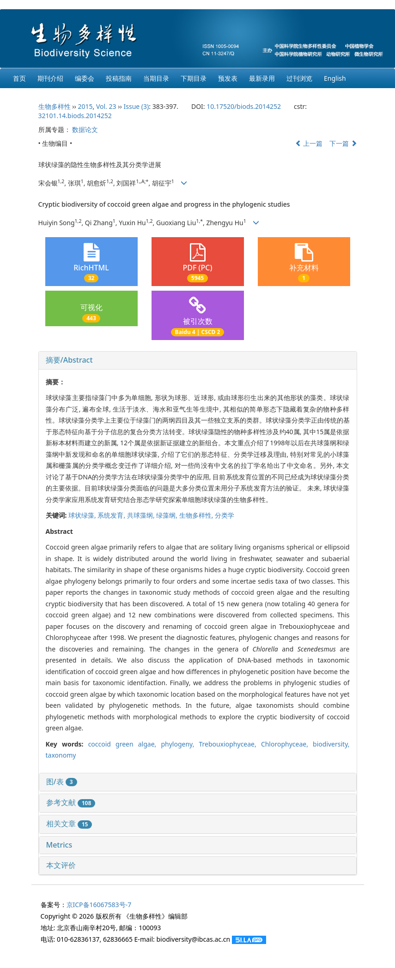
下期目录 (194, 78)
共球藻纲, (141, 515)
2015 (85, 106)
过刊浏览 (299, 78)
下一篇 (343, 143)
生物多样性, (197, 515)
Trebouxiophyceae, (230, 744)
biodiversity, (331, 744)
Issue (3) (136, 106)
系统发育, (112, 515)
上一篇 (309, 143)
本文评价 (61, 865)
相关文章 (69, 824)
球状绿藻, (82, 515)
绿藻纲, (167, 515)
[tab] (198, 360)
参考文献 (71, 802)
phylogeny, (180, 744)
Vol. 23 (106, 106)
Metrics (59, 845)
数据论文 (85, 129)
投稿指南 (119, 78)
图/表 (61, 782)
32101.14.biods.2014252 (75, 115)
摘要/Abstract (69, 360)
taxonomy (61, 755)
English (335, 78)
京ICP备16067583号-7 (99, 904)
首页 (19, 78)
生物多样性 (54, 106)
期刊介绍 (50, 78)
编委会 (84, 78)
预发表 (227, 78)
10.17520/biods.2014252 (244, 106)
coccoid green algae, (124, 744)
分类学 (224, 515)
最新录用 (262, 78)
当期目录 (156, 78)
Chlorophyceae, (287, 744)
